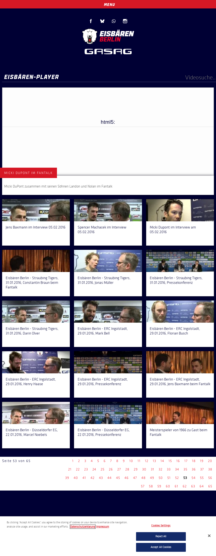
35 (185, 469)
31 (152, 469)
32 (160, 469)
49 (152, 478)
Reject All (160, 536)
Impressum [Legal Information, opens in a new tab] (102, 526)
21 (70, 469)
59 (159, 486)
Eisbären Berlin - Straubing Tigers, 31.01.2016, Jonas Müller (104, 280)
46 (126, 478)
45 (118, 478)
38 (210, 469)
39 (67, 478)
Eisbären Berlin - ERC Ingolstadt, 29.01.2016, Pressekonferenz (103, 381)
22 (78, 469)
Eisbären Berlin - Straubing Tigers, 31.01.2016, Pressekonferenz (176, 280)
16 (178, 461)
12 (146, 461)
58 (151, 486)
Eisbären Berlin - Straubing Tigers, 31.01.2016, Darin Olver (32, 331)
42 (92, 478)
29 (136, 469)
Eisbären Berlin (108, 35)
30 (144, 469)
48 (143, 478)
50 (161, 478)
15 (170, 461)
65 (210, 486)
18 (194, 461)
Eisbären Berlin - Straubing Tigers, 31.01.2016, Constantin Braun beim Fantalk (32, 283)
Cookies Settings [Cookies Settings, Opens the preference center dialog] (160, 525)
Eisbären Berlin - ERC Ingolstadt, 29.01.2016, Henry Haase (31, 381)
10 (131, 461)
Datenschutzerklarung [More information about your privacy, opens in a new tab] (82, 526)
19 (202, 461)
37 (202, 469)
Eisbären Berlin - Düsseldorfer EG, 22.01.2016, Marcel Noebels (32, 432)
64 (202, 486)
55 (202, 478)
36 (194, 469)
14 (162, 461)
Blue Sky (102, 21)
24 (94, 469)
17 (186, 461)
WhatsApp (114, 21)
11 (139, 461)
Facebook (91, 21)
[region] (108, 536)
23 (86, 469)
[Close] (209, 535)
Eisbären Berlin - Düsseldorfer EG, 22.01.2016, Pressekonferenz (104, 432)
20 (210, 461)
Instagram (125, 21)
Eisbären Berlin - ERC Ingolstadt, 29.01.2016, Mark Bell (103, 331)
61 (176, 486)
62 (185, 486)
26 (111, 469)
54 (194, 478)
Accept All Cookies (161, 547)
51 (169, 478)
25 (102, 469)
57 (142, 486)
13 (154, 461)
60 (168, 486)
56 (210, 478)
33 (169, 469)
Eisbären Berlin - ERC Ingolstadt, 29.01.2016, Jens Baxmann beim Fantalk (180, 381)
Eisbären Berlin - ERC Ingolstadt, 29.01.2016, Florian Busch (175, 331)
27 (119, 469)
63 (193, 486)
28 (127, 469)
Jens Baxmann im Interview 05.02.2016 (35, 227)
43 (101, 478)
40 (76, 478)
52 (177, 478)
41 (84, 478)
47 (135, 478)
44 (109, 478)
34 (177, 469)
